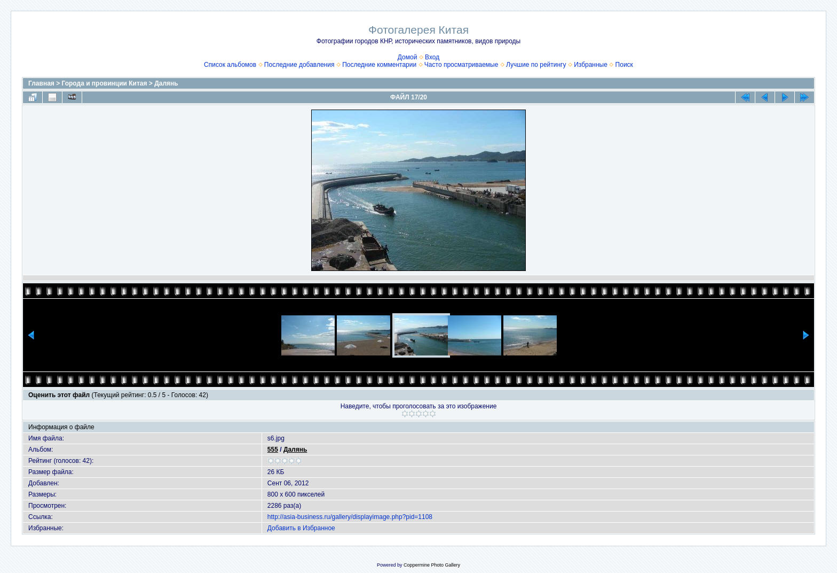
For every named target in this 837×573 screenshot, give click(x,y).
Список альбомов (230, 64)
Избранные (590, 64)
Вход (432, 57)
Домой (407, 57)
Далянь (166, 83)
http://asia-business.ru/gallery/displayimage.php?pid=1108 (349, 517)
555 (272, 449)
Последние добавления (299, 64)
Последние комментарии (379, 64)
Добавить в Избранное (301, 528)
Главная (41, 83)
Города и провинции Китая (104, 83)
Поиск (624, 64)
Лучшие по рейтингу (536, 64)
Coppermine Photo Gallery (432, 565)
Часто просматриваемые (461, 64)
